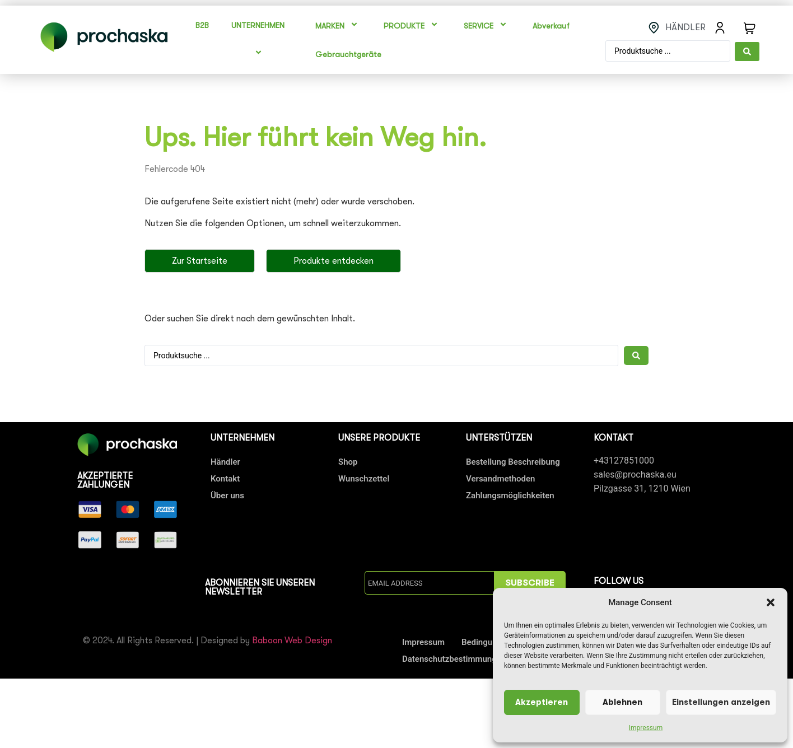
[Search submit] (747, 50)
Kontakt (225, 479)
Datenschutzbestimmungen (454, 659)
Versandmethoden (500, 479)
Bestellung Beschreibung (513, 462)
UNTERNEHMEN (259, 39)
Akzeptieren (541, 702)
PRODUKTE (412, 26)
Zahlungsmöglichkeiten (510, 495)
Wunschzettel (363, 479)
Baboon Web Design (292, 640)
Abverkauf (551, 25)
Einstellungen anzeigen (721, 702)
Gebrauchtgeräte (348, 54)
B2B (202, 25)
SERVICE (487, 26)
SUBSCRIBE (529, 583)
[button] (770, 602)
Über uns (227, 495)
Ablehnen (622, 702)
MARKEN (338, 26)
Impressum (646, 728)
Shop (347, 462)
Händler (225, 462)
